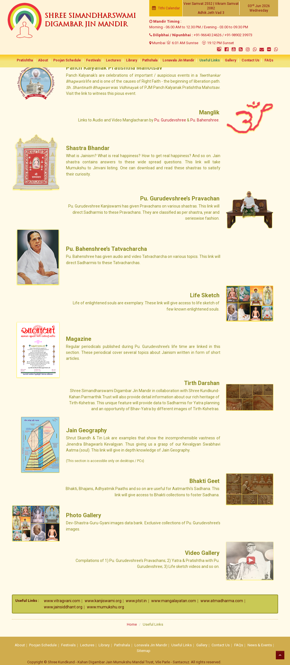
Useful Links (207, 61)
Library (132, 61)
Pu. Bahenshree (204, 120)
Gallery (227, 61)
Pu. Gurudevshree (170, 120)
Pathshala (149, 61)
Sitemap (143, 651)
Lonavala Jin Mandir (177, 61)
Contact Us (246, 61)
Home (132, 624)
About (47, 61)
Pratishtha (30, 61)
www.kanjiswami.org (103, 600)
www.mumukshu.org (105, 607)
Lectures (114, 61)
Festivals (95, 61)
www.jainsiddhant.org (63, 607)
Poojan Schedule (70, 61)
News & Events (260, 645)
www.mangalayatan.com (173, 600)
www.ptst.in (136, 600)
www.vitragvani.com (62, 600)
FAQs (263, 61)
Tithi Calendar (166, 8)
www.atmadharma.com (222, 600)
